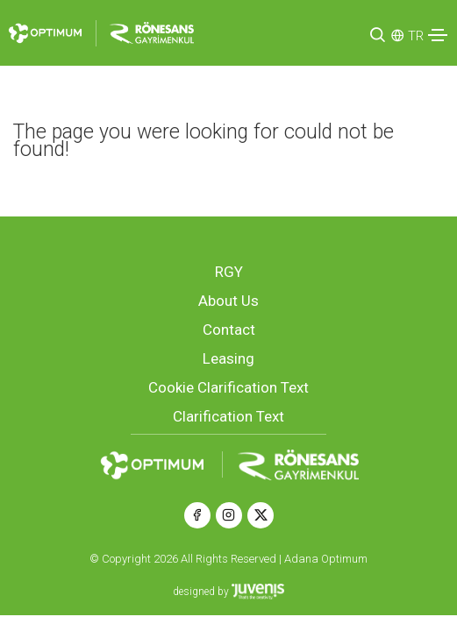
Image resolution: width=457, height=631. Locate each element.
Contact (229, 329)
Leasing (228, 358)
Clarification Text (228, 416)
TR (416, 36)
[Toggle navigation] (437, 35)
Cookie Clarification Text (228, 387)
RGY (229, 271)
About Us (228, 300)
